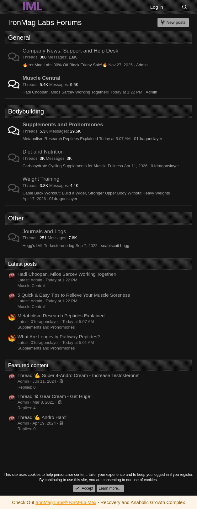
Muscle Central (42, 78)
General (19, 37)
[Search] (184, 7)
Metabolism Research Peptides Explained (60, 138)
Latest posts (22, 264)
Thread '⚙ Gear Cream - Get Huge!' (55, 396)
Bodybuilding (26, 111)
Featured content (28, 365)
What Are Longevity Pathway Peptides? (59, 336)
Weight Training (41, 179)
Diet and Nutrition (43, 152)
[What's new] (172, 7)
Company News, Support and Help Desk (70, 51)
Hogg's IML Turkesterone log (48, 245)
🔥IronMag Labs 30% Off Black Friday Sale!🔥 (65, 65)
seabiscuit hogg (115, 245)
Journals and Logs (44, 231)
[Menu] (13, 7)
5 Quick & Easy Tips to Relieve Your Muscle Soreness (74, 295)
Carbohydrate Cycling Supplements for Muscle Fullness (73, 166)
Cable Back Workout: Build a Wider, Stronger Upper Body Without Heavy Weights (96, 193)
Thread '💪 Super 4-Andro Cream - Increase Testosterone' (78, 375)
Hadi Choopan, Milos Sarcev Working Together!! (66, 92)
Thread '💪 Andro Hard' (42, 417)
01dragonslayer (148, 138)
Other (16, 218)
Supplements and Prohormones (63, 125)
